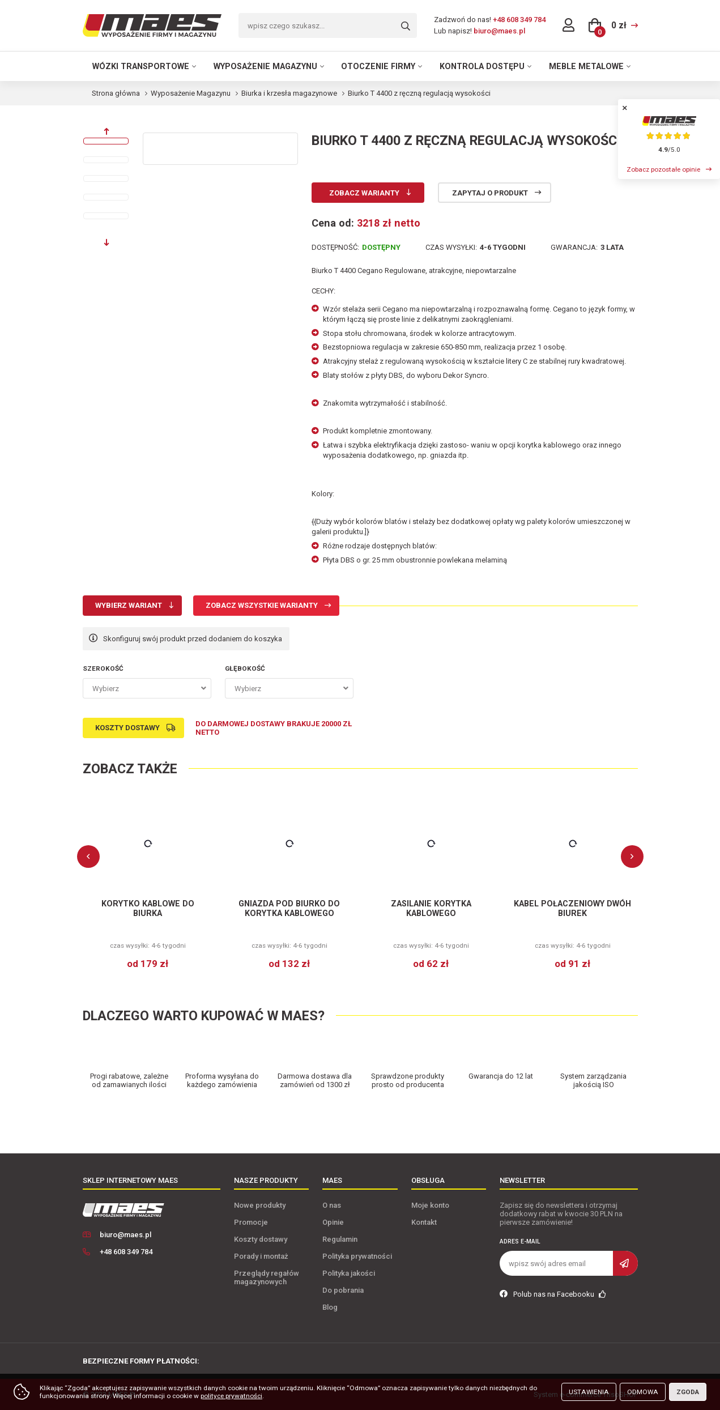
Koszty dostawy (127, 727)
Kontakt (424, 1222)
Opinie (333, 1222)
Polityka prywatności (357, 1256)
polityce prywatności (231, 1396)
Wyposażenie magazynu (265, 66)
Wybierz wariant (128, 605)
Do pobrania (343, 1290)
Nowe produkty (260, 1205)
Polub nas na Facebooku (553, 1294)
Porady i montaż (261, 1256)
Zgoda (687, 1392)
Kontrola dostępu (482, 66)
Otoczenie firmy (378, 66)
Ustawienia (589, 1392)
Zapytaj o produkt (490, 193)
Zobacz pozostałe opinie (663, 169)
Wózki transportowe (140, 66)
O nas (331, 1205)
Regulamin (339, 1239)
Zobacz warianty (364, 193)
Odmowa (642, 1392)
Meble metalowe (586, 66)
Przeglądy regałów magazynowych (266, 1277)
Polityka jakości (348, 1273)
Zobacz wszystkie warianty (262, 605)
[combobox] (147, 688)
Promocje (251, 1222)
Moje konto (430, 1205)
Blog (330, 1307)
